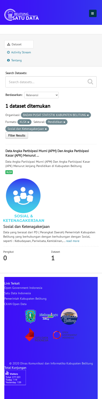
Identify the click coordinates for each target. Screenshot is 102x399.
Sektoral (12, 29)
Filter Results (16, 135)
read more (72, 241)
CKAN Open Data (15, 304)
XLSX (9, 172)
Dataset (14, 44)
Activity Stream (19, 52)
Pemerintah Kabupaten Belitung (25, 298)
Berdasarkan (13, 95)
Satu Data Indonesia (17, 293)
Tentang (14, 60)
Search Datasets (15, 73)
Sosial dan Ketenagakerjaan (49, 29)
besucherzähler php (17, 392)
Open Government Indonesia (23, 288)
